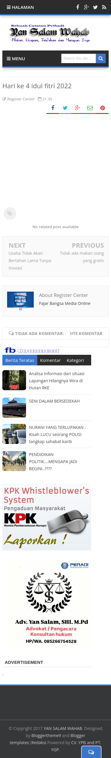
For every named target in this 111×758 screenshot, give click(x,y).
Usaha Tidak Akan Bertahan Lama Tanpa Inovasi (30, 260)
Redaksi (38, 742)
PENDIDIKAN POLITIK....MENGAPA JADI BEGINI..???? (53, 461)
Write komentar (83, 333)
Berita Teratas (19, 360)
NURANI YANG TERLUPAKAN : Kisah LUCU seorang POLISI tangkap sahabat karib (57, 434)
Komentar (50, 360)
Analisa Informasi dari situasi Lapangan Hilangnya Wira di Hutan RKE (56, 381)
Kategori (75, 360)
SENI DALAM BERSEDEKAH (54, 401)
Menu (16, 58)
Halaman (20, 7)
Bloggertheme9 (46, 735)
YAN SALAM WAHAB (63, 728)
